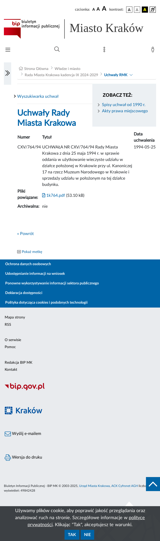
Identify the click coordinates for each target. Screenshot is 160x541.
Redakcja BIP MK (18, 362)
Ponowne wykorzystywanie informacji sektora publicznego (52, 283)
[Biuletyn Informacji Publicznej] (80, 389)
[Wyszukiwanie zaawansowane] (57, 49)
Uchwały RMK (115, 75)
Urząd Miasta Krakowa (94, 485)
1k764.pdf (53, 195)
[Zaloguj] (153, 51)
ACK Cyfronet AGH (124, 485)
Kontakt (11, 369)
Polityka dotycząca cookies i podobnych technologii (46, 302)
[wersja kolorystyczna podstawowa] (129, 9)
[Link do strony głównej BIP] (80, 28)
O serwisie (13, 340)
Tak (72, 535)
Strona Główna (36, 69)
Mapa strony (15, 317)
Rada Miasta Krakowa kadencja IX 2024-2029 (61, 75)
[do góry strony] (153, 484)
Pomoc (10, 347)
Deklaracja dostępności (23, 293)
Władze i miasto (67, 69)
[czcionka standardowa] (93, 9)
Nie (87, 535)
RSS (8, 325)
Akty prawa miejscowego (125, 111)
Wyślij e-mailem (23, 434)
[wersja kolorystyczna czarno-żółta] (145, 9)
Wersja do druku (23, 457)
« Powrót (25, 234)
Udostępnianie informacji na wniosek (35, 274)
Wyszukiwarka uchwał (38, 96)
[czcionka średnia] (98, 9)
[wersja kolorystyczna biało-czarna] (137, 9)
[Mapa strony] (105, 51)
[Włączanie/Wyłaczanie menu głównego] (8, 50)
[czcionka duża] (104, 9)
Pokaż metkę (32, 252)
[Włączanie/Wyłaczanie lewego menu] (7, 73)
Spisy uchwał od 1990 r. (123, 105)
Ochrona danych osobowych (28, 264)
